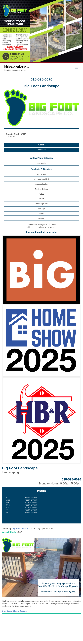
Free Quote (41, 150)
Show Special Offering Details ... (14, 611)
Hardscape (41, 174)
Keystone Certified (41, 179)
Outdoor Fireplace (41, 184)
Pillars (41, 199)
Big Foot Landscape (21, 528)
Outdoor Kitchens (41, 189)
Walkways (41, 218)
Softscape (41, 209)
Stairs (41, 213)
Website (41, 145)
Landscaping (41, 163)
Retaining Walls (42, 204)
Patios (41, 194)
